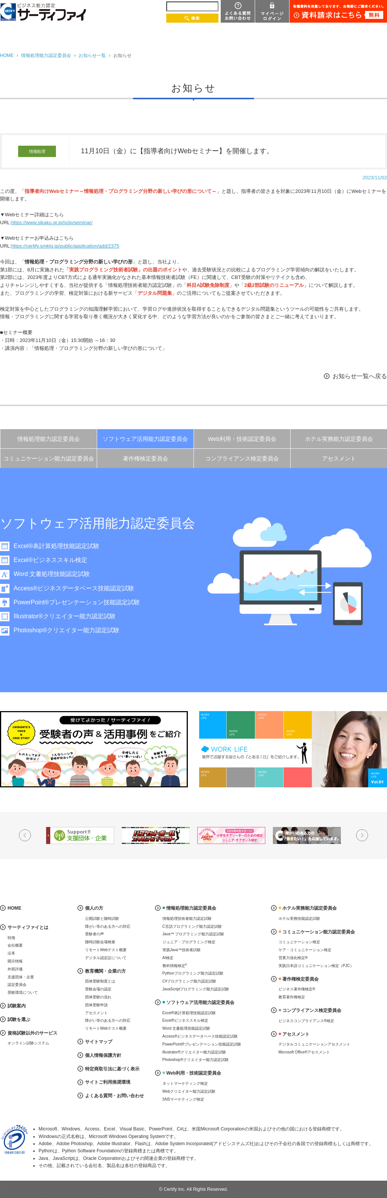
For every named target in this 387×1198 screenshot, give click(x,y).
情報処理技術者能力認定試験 (187, 918)
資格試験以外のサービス (32, 1033)
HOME (7, 55)
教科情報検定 (175, 965)
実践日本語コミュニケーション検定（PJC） (316, 966)
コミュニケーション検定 (299, 942)
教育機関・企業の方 (105, 971)
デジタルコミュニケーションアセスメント (314, 1044)
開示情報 (15, 961)
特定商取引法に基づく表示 (112, 1069)
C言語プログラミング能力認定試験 (192, 926)
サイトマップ (98, 1041)
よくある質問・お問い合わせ (114, 1095)
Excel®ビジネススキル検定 (50, 560)
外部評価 (15, 969)
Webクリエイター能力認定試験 (189, 1091)
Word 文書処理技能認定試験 (52, 574)
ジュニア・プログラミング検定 (189, 942)
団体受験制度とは (100, 981)
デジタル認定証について (106, 958)
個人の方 (94, 908)
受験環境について (23, 992)
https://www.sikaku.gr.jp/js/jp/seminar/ (52, 222)
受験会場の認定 (98, 989)
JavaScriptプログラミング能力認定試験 (196, 989)
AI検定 (168, 958)
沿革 (11, 953)
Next (362, 835)
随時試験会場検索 (100, 942)
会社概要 (15, 945)
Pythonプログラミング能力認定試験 (193, 973)
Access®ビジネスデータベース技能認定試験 (74, 588)
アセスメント (339, 458)
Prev (25, 835)
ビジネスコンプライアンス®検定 (306, 1021)
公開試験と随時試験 (102, 918)
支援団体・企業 (21, 977)
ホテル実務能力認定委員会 (339, 439)
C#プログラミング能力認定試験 (190, 981)
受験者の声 (94, 934)
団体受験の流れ (98, 997)
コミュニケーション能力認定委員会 (48, 458)
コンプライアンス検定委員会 (242, 458)
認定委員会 (17, 984)
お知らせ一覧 (92, 55)
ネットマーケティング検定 (185, 1083)
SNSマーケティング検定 (183, 1099)
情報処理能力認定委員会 (46, 55)
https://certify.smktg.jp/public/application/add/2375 (65, 246)
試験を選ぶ (19, 1019)
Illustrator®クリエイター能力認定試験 (65, 616)
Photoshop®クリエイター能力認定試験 (66, 630)
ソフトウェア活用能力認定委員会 (145, 439)
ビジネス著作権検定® (297, 989)
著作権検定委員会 (145, 458)
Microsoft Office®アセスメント (304, 1052)
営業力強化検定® (293, 958)
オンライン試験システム (28, 1043)
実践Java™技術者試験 (182, 950)
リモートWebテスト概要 (106, 950)
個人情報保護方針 (103, 1055)
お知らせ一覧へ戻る (360, 376)
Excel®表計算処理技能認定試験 (56, 546)
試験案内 (17, 1006)
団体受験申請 (96, 1005)
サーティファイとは (28, 927)
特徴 (11, 938)
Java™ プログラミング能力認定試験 (193, 934)
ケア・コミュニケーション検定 (305, 950)
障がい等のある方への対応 (107, 926)
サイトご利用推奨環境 (107, 1082)
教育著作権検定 (292, 997)
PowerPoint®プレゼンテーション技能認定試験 (77, 602)
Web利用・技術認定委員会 (242, 439)
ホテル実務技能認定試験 (299, 918)
